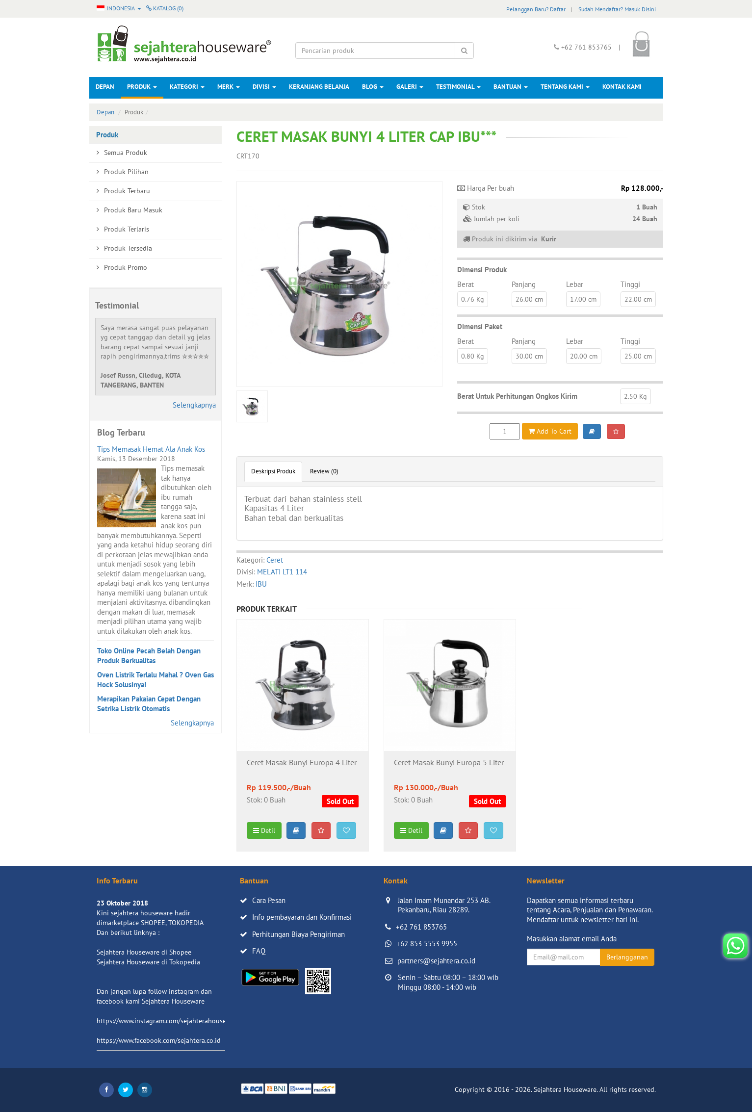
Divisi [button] (264, 86)
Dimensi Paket (479, 326)
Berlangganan (627, 957)
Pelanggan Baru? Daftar (536, 9)
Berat (465, 284)
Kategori (187, 86)
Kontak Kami (622, 86)
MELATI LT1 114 (282, 571)
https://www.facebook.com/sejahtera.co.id (159, 1040)
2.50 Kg (635, 396)
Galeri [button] (409, 86)
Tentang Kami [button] (565, 86)
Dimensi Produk (482, 269)
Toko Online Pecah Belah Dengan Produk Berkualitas (149, 655)
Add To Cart (549, 431)
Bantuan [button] (510, 86)
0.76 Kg (472, 299)
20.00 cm (583, 356)
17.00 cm (583, 299)
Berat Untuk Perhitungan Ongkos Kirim (517, 396)
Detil (264, 830)
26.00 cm (529, 299)
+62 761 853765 (421, 926)
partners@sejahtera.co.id (436, 960)
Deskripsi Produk (273, 471)
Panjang (524, 284)
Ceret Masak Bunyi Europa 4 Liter (302, 762)
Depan (105, 86)
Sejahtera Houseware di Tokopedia (148, 961)
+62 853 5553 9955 (426, 943)
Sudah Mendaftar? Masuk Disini (617, 9)
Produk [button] (142, 86)
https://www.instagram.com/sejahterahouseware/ (170, 1020)
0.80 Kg (472, 356)
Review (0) (324, 471)
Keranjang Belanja (319, 86)
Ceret (274, 560)
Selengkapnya (194, 405)
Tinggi (630, 284)
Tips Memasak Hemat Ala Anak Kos (151, 449)
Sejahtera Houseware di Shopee (144, 952)
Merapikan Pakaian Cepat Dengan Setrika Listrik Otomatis (149, 703)
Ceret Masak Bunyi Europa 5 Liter (449, 762)
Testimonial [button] (458, 86)
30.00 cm (529, 356)
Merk (228, 86)
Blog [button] (373, 86)
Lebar (574, 284)
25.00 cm (638, 356)
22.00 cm (638, 299)
